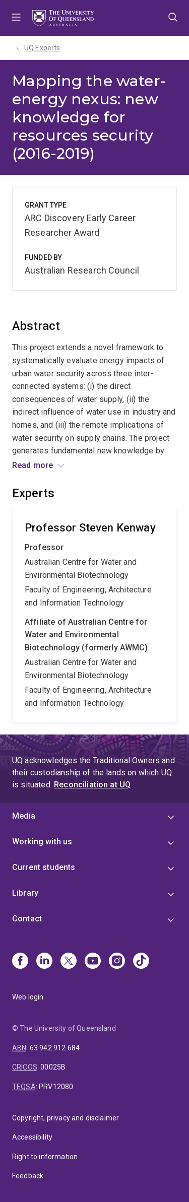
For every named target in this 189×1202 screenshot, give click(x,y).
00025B (53, 1067)
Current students (44, 867)
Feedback (27, 1176)
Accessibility (32, 1137)
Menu (16, 18)
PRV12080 (56, 1087)
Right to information (45, 1157)
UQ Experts (42, 48)
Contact (27, 918)
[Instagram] (117, 962)
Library (25, 893)
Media (23, 816)
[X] (68, 962)
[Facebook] (20, 962)
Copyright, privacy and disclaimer (65, 1118)
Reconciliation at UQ (92, 784)
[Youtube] (93, 962)
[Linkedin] (44, 962)
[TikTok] (141, 962)
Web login (27, 997)
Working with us (42, 841)
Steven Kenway (94, 615)
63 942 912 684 (55, 1048)
